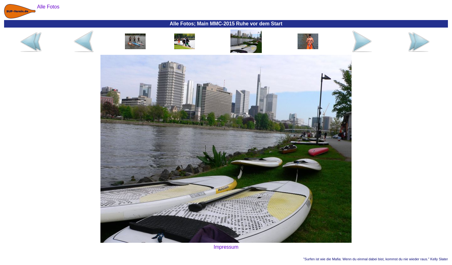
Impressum (225, 247)
